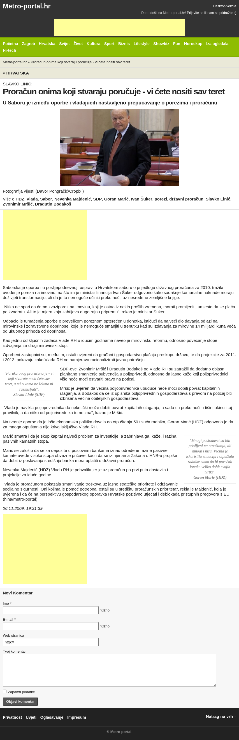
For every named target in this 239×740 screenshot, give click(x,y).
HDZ (20, 199)
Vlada (32, 199)
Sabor (46, 199)
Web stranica (13, 635)
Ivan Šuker (141, 199)
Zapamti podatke (19, 692)
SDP (97, 199)
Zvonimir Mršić (18, 204)
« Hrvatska (16, 73)
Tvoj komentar (14, 651)
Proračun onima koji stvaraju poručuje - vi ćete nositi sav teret (80, 62)
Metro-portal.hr (27, 6)
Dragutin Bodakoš (53, 204)
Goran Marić (116, 199)
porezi (161, 199)
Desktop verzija (224, 6)
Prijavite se (195, 13)
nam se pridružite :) (221, 13)
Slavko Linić (218, 199)
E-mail (9, 619)
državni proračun (186, 199)
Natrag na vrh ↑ (221, 716)
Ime (7, 603)
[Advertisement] (119, 27)
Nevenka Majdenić (72, 199)
